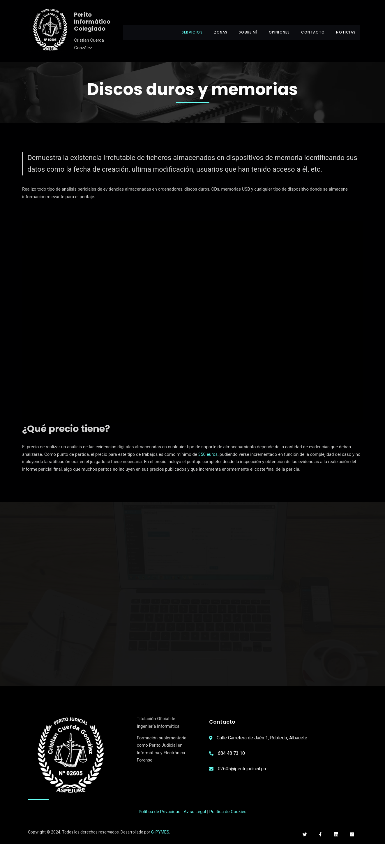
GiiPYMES (160, 833)
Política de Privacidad (160, 812)
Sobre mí (242, 32)
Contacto (311, 32)
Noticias (346, 32)
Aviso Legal (195, 812)
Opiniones (275, 32)
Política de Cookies (228, 812)
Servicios (183, 32)
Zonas (213, 32)
